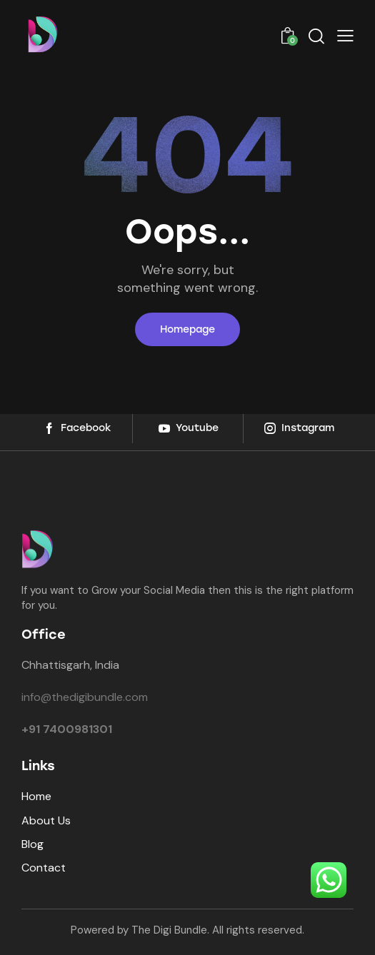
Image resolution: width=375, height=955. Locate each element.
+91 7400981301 (66, 729)
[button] (345, 35)
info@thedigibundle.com (84, 696)
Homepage (187, 329)
